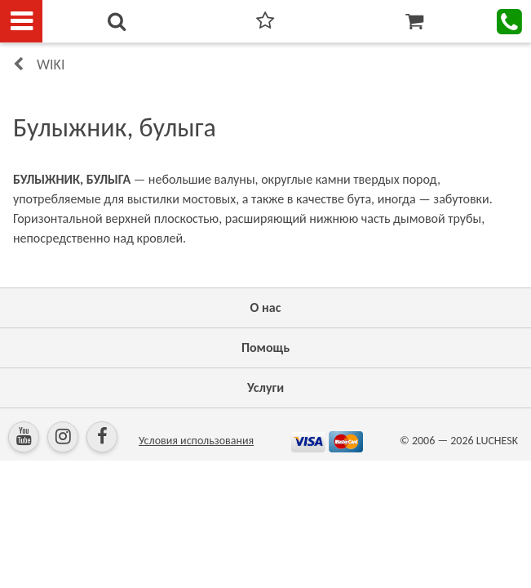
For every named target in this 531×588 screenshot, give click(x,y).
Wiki (50, 65)
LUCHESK (497, 441)
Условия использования (196, 441)
